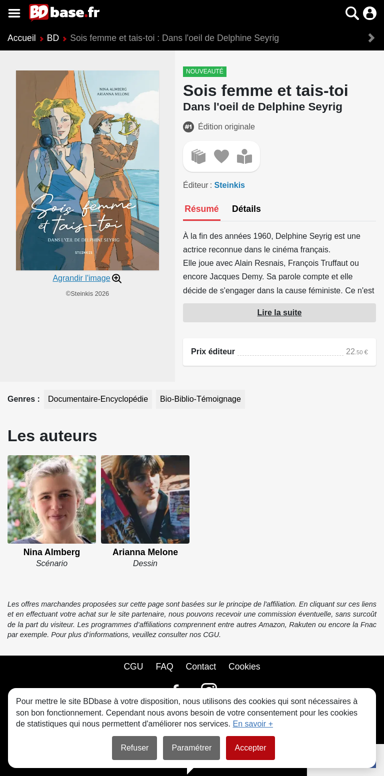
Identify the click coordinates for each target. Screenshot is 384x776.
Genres (23, 399)
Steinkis (229, 185)
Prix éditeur (213, 351)
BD (53, 38)
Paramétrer (192, 748)
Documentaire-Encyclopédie (98, 399)
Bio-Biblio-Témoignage (200, 399)
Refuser (134, 748)
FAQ (164, 667)
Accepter (250, 748)
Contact (201, 667)
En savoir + (253, 724)
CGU (133, 667)
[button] (352, 13)
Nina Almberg (52, 552)
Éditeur (195, 185)
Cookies (244, 667)
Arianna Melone (145, 552)
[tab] (201, 210)
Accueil (22, 38)
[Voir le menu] (14, 13)
